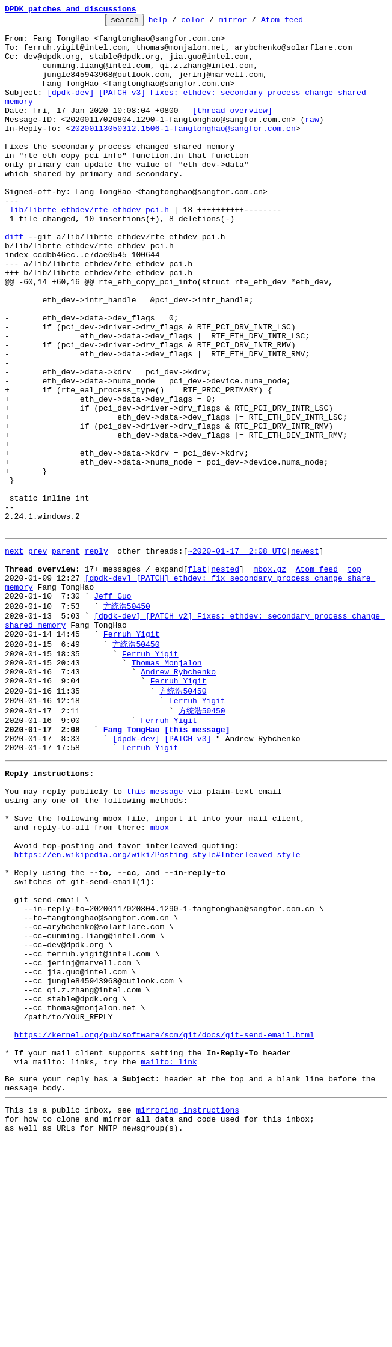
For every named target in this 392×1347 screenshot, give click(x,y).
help (176, 22)
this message (155, 934)
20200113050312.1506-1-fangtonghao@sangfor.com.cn (182, 151)
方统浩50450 (126, 720)
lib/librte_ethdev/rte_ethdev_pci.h (89, 248)
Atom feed (301, 22)
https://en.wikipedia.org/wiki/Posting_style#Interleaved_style (157, 1009)
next (14, 655)
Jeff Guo (112, 709)
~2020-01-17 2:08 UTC (237, 655)
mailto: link (169, 1258)
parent (66, 655)
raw (312, 140)
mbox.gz (269, 676)
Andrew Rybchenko (178, 797)
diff (14, 281)
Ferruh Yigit (131, 753)
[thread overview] (232, 129)
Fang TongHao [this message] (166, 863)
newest (305, 655)
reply (96, 655)
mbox (159, 977)
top (354, 676)
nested (225, 676)
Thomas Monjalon (167, 786)
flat (197, 676)
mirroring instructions (187, 1312)
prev (37, 655)
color (211, 22)
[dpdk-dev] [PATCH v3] (161, 874)
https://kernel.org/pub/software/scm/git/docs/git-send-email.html (164, 1226)
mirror (251, 22)
